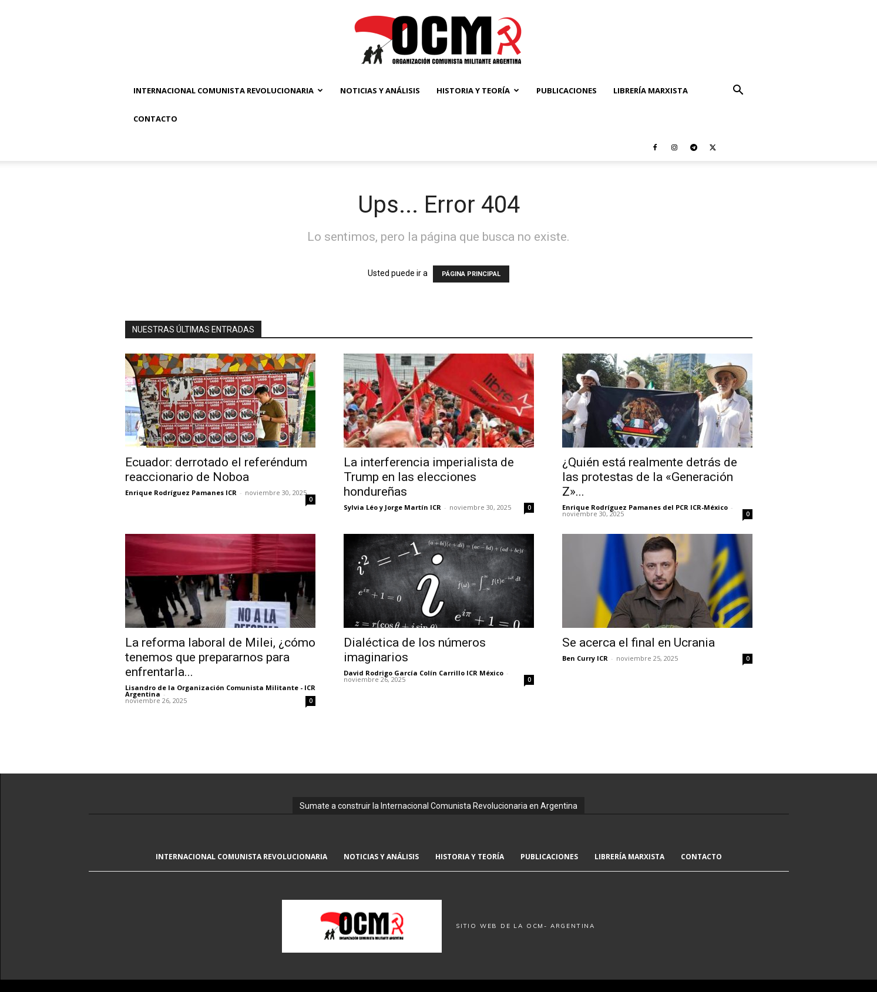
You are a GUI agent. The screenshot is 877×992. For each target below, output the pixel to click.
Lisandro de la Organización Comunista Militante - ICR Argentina (220, 690)
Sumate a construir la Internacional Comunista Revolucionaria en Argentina (438, 806)
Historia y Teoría (477, 90)
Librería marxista (650, 90)
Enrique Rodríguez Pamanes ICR (181, 492)
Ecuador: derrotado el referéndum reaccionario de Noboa (216, 469)
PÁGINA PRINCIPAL (471, 274)
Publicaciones (566, 90)
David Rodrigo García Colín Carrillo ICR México (423, 672)
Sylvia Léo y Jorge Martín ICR (392, 507)
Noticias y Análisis (380, 90)
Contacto (155, 118)
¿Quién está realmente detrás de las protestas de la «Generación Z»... (649, 477)
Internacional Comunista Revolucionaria (228, 90)
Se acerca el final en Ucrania (638, 642)
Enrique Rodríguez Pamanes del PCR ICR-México (645, 507)
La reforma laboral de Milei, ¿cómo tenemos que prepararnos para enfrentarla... (220, 657)
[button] (738, 91)
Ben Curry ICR (585, 658)
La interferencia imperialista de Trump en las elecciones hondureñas (429, 477)
